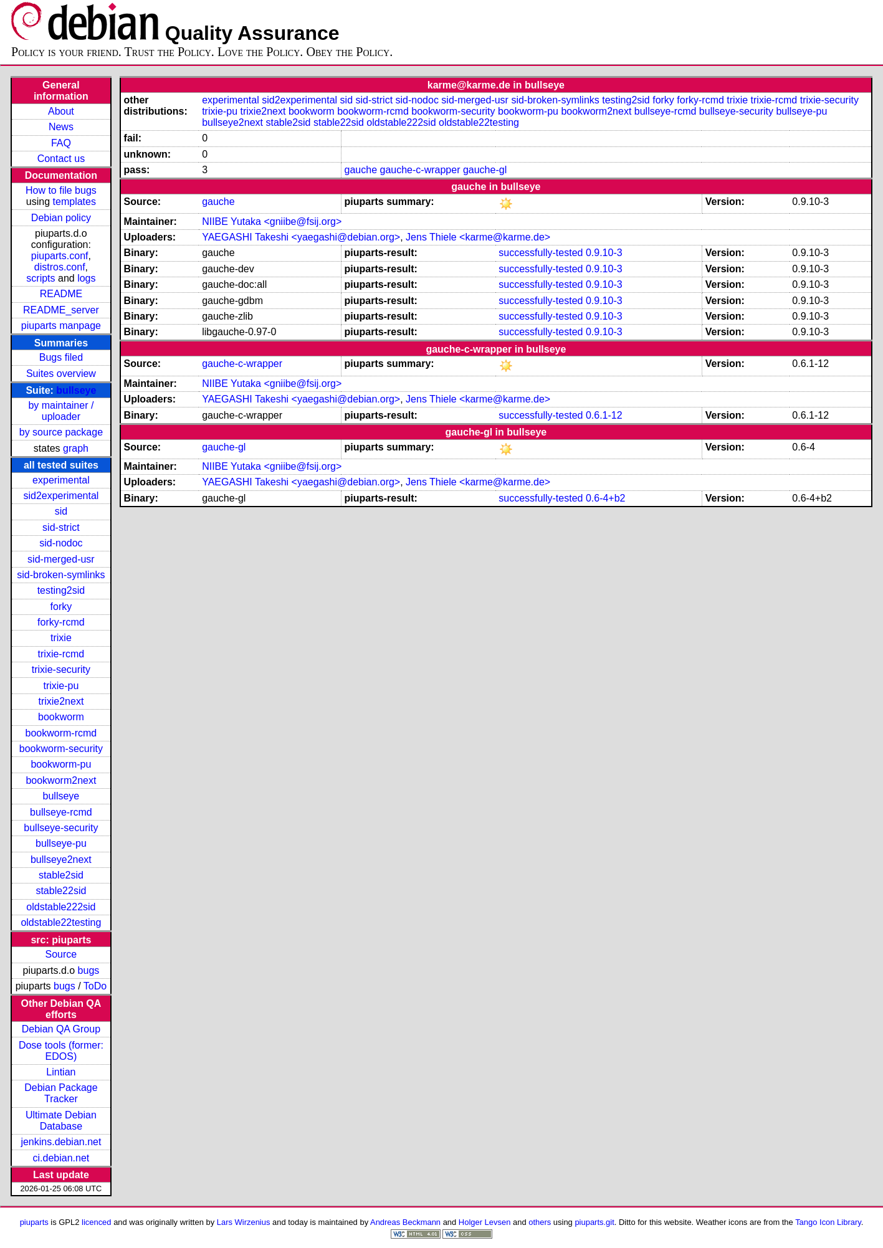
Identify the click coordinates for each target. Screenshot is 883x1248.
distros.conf (59, 267)
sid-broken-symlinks (61, 574)
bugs (89, 970)
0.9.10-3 (604, 252)
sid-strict (61, 527)
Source (61, 954)
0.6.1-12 (604, 415)
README (61, 293)
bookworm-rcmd (61, 733)
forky (61, 606)
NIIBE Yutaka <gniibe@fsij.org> (271, 221)
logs (86, 278)
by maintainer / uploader (60, 411)
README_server (61, 310)
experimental (61, 480)
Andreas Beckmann (405, 1222)
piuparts (34, 1222)
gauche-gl (485, 169)
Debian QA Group (61, 1029)
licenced (97, 1222)
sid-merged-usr (61, 559)
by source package (61, 432)
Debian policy (61, 217)
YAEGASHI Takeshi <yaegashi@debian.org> (301, 237)
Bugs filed (61, 357)
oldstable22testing (61, 922)
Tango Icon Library (828, 1222)
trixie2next (61, 701)
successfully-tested (541, 252)
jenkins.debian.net (61, 1141)
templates (74, 201)
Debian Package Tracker (60, 1093)
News (61, 126)
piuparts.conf (59, 255)
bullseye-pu (61, 843)
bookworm (61, 717)
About (61, 111)
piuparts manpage (61, 325)
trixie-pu (61, 685)
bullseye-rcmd (61, 812)
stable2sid (61, 875)
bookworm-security (61, 748)
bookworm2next (61, 780)
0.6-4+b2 (606, 498)
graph (75, 448)
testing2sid (61, 590)
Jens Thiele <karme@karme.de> (478, 237)
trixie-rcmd (61, 654)
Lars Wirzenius (243, 1222)
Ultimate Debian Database (61, 1120)
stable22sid (61, 890)
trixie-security (61, 669)
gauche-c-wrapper (420, 169)
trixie (61, 637)
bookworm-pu (61, 764)
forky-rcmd (61, 622)
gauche (361, 169)
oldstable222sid (60, 907)
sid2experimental (60, 495)
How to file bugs (61, 190)
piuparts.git (594, 1222)
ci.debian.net (61, 1158)
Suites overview (61, 373)
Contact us (61, 158)
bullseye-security (61, 827)
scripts (40, 278)
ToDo (95, 986)
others (539, 1222)
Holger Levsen (485, 1222)
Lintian (60, 1072)
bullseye (76, 390)
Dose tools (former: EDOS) (61, 1051)
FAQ (61, 143)
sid (61, 511)
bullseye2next (61, 859)
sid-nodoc (60, 543)
